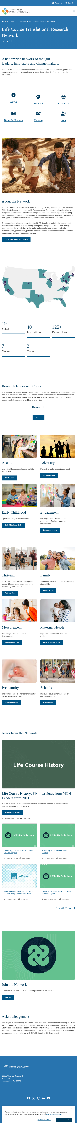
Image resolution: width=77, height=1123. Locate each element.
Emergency (8, 1107)
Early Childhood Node (13, 525)
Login (71, 1107)
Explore (38, 417)
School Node (48, 703)
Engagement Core (50, 530)
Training (38, 120)
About (13, 101)
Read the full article (12, 812)
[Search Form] (69, 3)
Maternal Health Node (51, 642)
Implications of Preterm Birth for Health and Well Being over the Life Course (18, 892)
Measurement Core (12, 642)
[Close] (71, 1119)
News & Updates (13, 120)
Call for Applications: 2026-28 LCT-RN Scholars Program (18, 851)
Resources (63, 103)
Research (39, 103)
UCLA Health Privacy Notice (56, 1107)
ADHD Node (9, 478)
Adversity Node (49, 475)
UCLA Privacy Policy (35, 1107)
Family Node (48, 590)
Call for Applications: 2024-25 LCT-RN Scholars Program (56, 892)
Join (63, 120)
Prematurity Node (11, 703)
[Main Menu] (73, 11)
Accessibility (20, 1107)
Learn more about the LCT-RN (16, 240)
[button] (57, 3)
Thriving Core (10, 593)
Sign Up (8, 997)
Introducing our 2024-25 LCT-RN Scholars (54, 851)
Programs (11, 21)
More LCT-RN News (65, 908)
